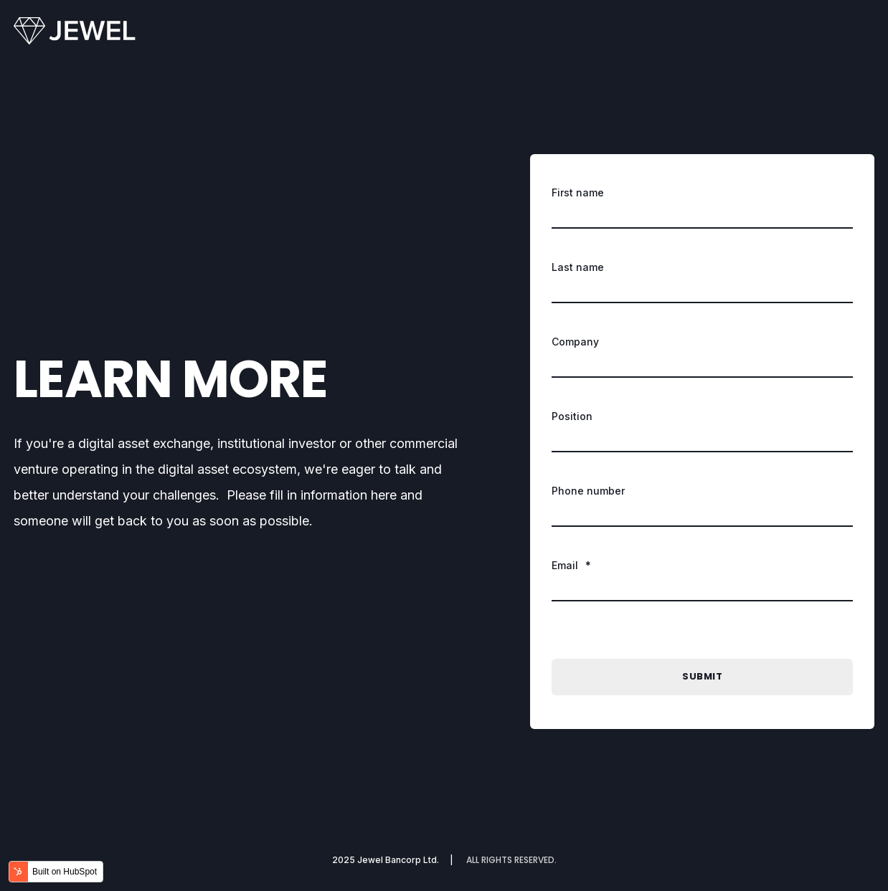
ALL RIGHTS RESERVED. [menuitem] (511, 860)
